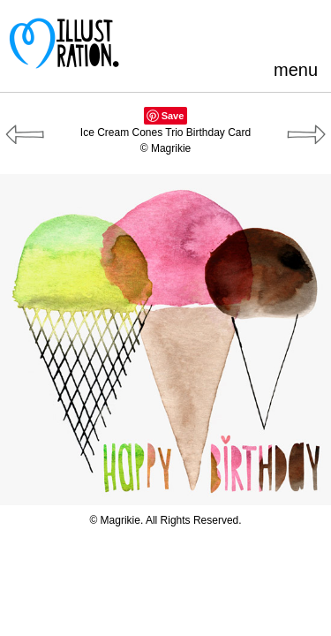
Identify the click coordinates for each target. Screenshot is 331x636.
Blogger (250, 30)
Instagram (308, 30)
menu (296, 70)
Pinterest (192, 30)
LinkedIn (279, 30)
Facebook (221, 30)
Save (173, 115)
